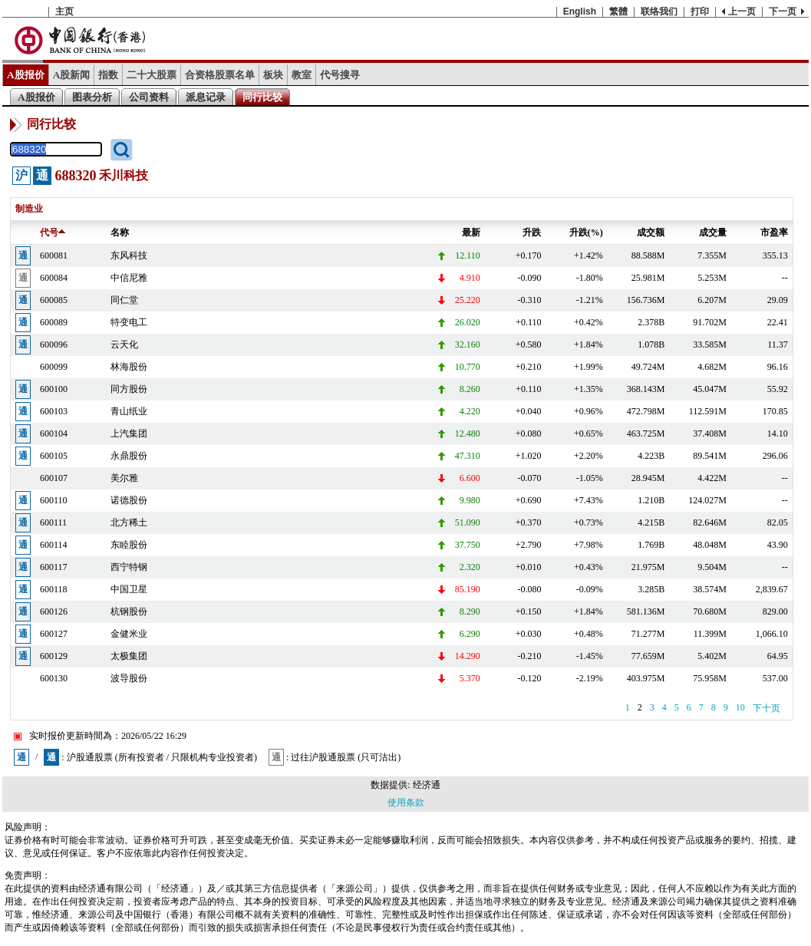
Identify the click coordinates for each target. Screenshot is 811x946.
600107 (54, 478)
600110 (54, 500)
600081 (54, 255)
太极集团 (128, 656)
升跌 (532, 232)
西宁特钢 (128, 567)
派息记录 (206, 97)
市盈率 (774, 232)
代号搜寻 (340, 75)
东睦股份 (128, 544)
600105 (54, 455)
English (579, 11)
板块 (273, 75)
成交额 (650, 232)
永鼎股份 (128, 455)
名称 (119, 232)
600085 (54, 300)
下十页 (766, 708)
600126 (54, 611)
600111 (53, 522)
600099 (54, 366)
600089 (54, 322)
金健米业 (128, 633)
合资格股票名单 (220, 75)
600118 (54, 589)
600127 (54, 633)
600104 (54, 433)
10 (740, 707)
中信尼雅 (128, 277)
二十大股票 (151, 75)
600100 (54, 389)
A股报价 (26, 75)
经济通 (426, 785)
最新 (471, 232)
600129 (54, 656)
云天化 (124, 344)
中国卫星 (128, 589)
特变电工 (128, 322)
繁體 (618, 11)
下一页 (782, 11)
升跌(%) (586, 232)
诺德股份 (128, 500)
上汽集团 (128, 433)
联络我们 (659, 11)
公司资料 (149, 97)
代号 (52, 232)
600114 (54, 544)
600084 (54, 277)
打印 (700, 11)
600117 (54, 567)
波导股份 (128, 678)
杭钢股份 (128, 611)
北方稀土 (128, 522)
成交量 (713, 232)
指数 (108, 75)
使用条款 (405, 802)
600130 (54, 678)
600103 (54, 411)
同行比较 (262, 97)
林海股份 (128, 366)
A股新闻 (72, 75)
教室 (302, 75)
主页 (64, 11)
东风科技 (128, 255)
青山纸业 (128, 411)
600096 (54, 344)
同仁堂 (124, 300)
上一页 (742, 11)
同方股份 (128, 389)
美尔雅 (124, 478)
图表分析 (92, 97)
